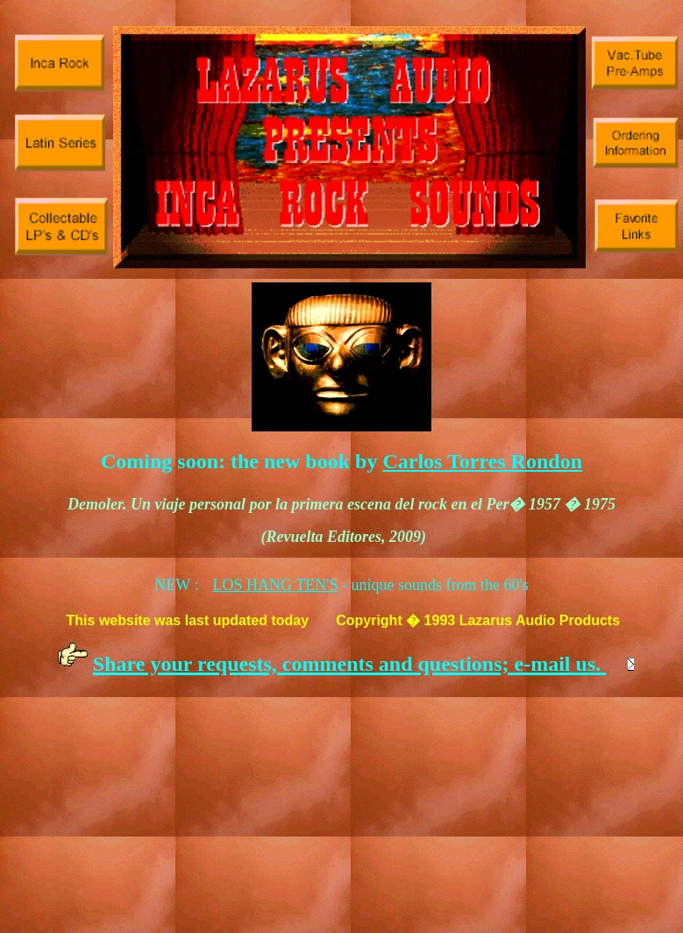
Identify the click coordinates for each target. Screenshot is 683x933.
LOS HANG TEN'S (275, 585)
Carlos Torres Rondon (482, 461)
